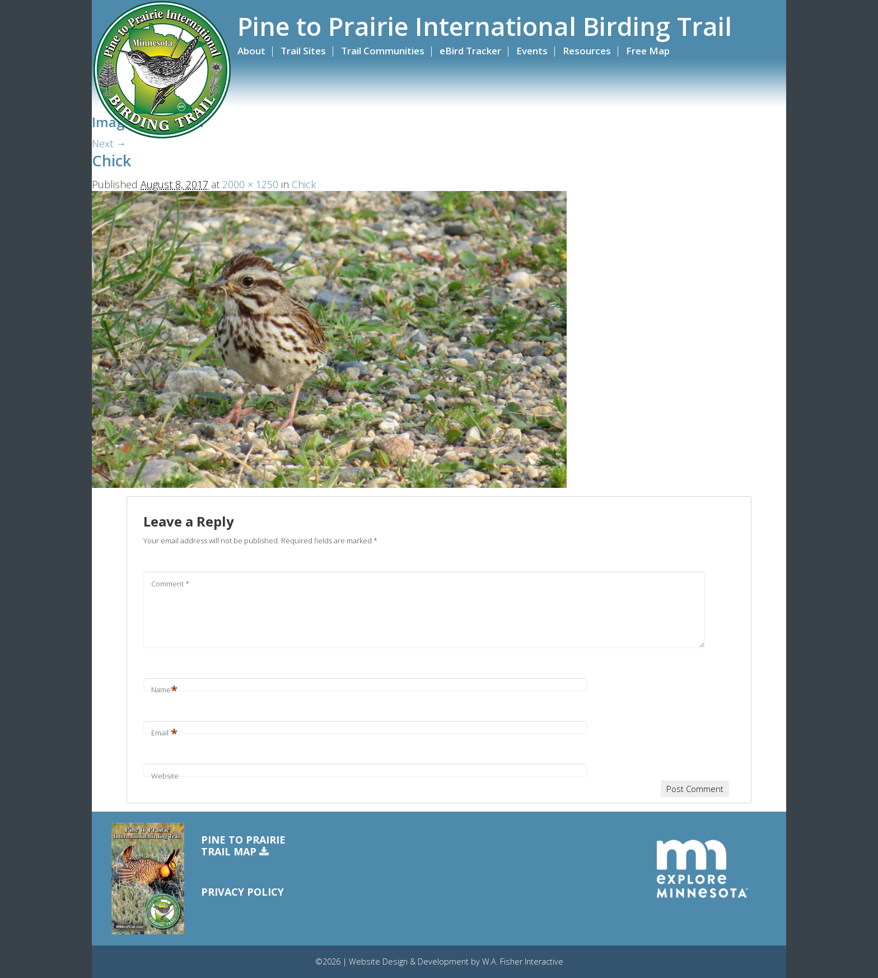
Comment (170, 584)
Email (164, 732)
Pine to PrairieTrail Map (243, 846)
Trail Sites (303, 50)
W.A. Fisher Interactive (522, 961)
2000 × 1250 (250, 184)
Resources (587, 50)
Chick (304, 184)
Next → (109, 143)
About (251, 50)
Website (165, 776)
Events (532, 50)
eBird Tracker (470, 50)
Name (164, 689)
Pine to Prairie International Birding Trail (484, 26)
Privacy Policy (242, 891)
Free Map (648, 50)
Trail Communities (382, 50)
